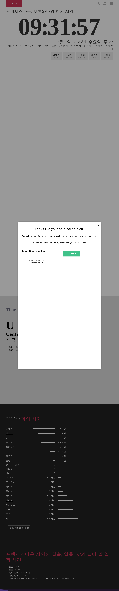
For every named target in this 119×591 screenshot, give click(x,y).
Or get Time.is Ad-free (33, 251)
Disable (71, 253)
